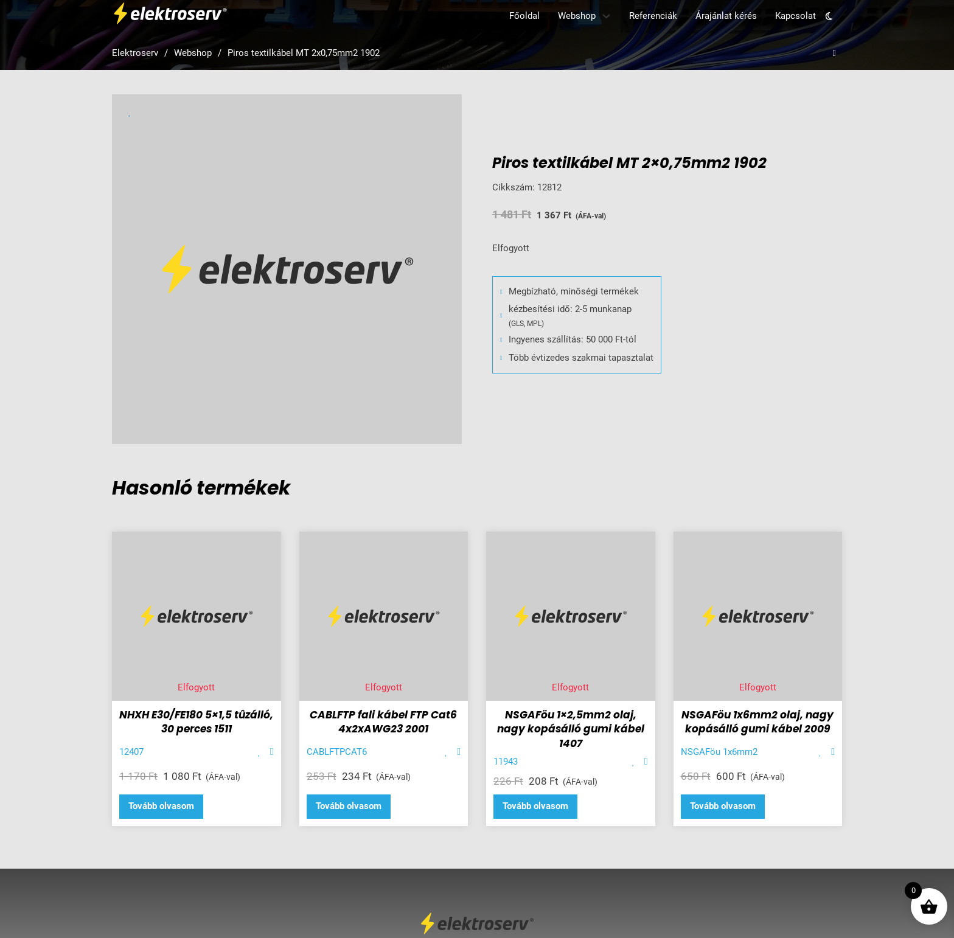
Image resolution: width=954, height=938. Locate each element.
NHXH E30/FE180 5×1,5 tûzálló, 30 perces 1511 (196, 722)
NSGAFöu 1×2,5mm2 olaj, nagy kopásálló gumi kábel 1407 (570, 729)
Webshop (577, 15)
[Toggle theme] (829, 16)
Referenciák (653, 15)
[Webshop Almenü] (606, 16)
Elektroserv (135, 52)
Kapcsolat (795, 15)
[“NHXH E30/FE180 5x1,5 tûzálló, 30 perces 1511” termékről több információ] (161, 806)
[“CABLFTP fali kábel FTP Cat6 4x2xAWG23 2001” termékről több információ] (349, 806)
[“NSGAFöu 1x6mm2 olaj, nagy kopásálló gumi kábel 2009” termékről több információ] (723, 806)
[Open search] (834, 53)
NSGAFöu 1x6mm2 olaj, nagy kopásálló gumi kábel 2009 (757, 722)
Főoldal (524, 15)
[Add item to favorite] (259, 752)
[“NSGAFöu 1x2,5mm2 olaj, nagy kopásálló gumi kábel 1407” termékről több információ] (535, 806)
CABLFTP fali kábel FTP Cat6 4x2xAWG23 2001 (383, 722)
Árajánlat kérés (726, 15)
